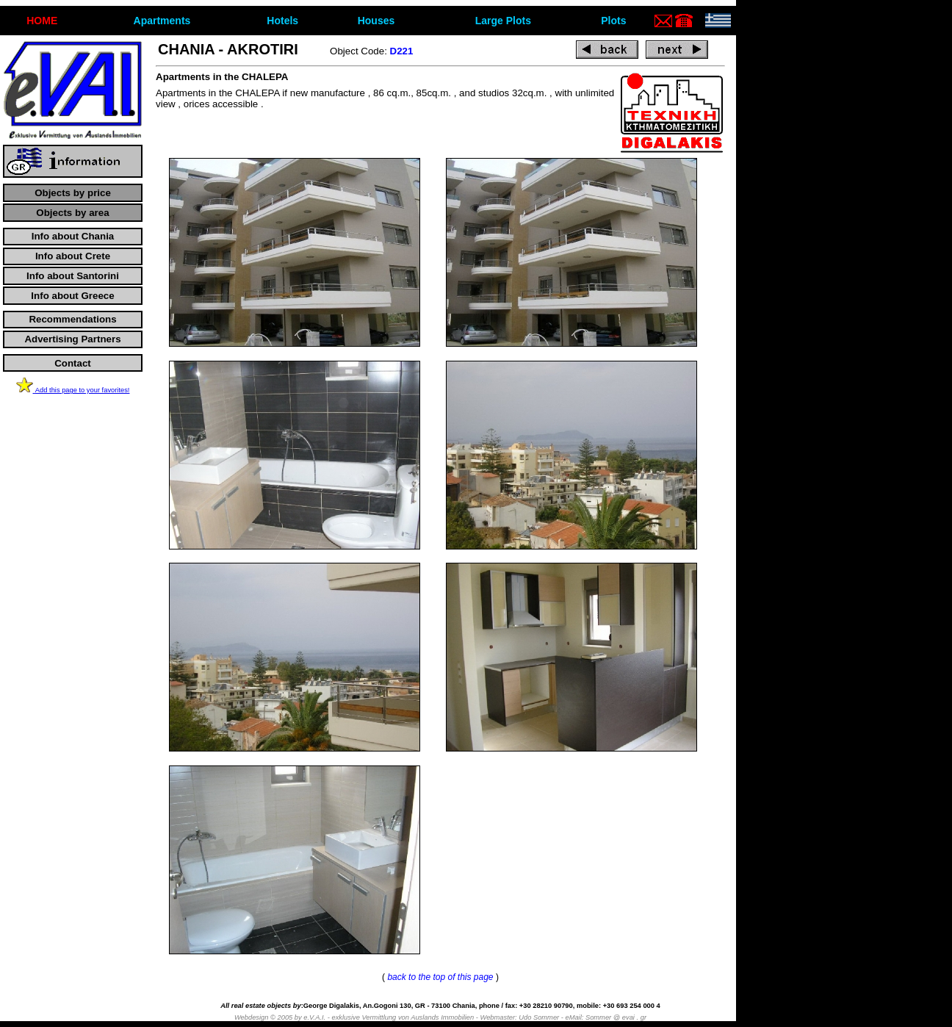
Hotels (282, 20)
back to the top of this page (440, 977)
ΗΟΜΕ (41, 20)
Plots (613, 20)
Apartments (162, 20)
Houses (376, 20)
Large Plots (503, 20)
